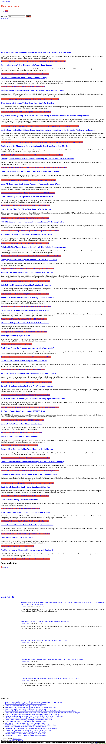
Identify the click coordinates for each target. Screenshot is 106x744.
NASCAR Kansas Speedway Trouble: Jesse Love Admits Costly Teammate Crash (32, 90)
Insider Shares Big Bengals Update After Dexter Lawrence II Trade (27, 197)
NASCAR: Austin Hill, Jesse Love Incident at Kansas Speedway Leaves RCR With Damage (36, 52)
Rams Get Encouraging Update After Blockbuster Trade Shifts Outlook (28, 373)
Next (10, 567)
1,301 (7, 567)
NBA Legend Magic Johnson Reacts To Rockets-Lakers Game (25, 323)
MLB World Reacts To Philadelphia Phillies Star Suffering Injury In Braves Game (33, 399)
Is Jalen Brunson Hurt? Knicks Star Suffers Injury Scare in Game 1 (27, 525)
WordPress (12, 740)
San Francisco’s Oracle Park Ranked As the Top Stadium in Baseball (27, 298)
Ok (96, 742)
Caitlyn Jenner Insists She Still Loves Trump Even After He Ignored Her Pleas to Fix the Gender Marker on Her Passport (48, 130)
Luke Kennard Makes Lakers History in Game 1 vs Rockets (24, 361)
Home (6, 11)
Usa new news (10, 6)
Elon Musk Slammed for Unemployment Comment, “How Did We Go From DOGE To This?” (50, 678)
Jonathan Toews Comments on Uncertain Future (19, 436)
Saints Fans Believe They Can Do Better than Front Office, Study (26, 487)
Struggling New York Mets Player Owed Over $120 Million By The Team (29, 260)
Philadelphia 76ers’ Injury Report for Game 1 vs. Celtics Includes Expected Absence (33, 247)
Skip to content (5, 1)
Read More (33, 61)
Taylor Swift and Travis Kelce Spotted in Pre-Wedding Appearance (27, 386)
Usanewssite (25, 606)
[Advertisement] (53, 33)
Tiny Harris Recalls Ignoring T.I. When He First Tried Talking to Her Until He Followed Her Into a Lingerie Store (45, 116)
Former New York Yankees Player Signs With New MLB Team (25, 310)
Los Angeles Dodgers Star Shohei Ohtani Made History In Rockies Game (29, 474)
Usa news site (7, 597)
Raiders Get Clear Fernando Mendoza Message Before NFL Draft (26, 234)
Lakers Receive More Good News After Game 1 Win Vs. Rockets (26, 209)
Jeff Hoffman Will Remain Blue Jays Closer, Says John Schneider (26, 512)
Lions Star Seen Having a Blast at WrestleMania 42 (20, 500)
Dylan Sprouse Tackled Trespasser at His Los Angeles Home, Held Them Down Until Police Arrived (52, 659)
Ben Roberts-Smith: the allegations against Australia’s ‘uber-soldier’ (27, 348)
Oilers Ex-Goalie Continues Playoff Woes (17, 537)
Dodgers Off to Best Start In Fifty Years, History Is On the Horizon (27, 449)
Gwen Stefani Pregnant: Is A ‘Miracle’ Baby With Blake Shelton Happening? (45, 621)
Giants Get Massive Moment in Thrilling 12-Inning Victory (23, 78)
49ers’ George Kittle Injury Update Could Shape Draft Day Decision (27, 103)
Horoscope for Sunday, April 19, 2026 (15, 335)
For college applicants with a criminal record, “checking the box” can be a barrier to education (37, 159)
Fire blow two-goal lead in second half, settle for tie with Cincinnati (27, 550)
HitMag (20, 740)
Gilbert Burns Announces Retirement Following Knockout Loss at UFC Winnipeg (32, 462)
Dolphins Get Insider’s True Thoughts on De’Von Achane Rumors (26, 65)
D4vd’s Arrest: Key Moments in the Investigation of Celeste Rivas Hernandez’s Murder (34, 146)
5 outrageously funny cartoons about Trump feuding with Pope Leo (27, 272)
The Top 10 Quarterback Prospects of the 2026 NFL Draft (23, 411)
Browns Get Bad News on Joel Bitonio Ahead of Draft (21, 424)
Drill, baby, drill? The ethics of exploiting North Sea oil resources (26, 285)
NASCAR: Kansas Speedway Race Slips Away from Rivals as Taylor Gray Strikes (32, 222)
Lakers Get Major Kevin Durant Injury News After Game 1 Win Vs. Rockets (30, 171)
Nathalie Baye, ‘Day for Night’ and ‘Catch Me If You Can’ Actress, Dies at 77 (45, 640)
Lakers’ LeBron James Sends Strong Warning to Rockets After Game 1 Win (30, 184)
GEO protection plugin (101, 743)
